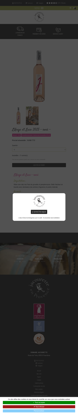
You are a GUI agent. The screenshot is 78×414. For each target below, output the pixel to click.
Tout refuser (39, 407)
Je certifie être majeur (39, 212)
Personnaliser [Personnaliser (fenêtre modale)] (39, 411)
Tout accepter (39, 402)
